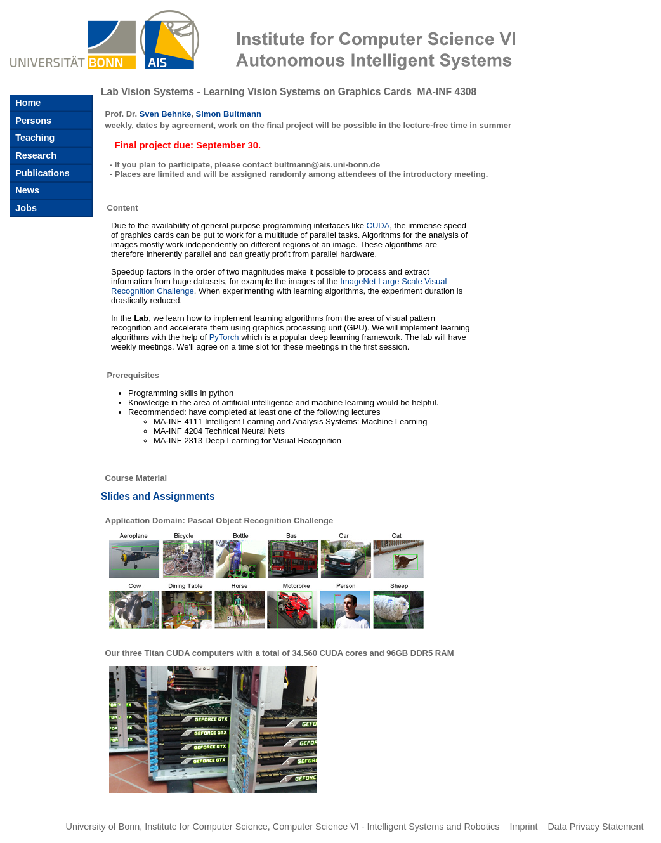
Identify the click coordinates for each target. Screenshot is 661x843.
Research (34, 155)
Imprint (523, 826)
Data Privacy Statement (595, 826)
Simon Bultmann (228, 114)
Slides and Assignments (158, 496)
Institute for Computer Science (206, 826)
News (26, 190)
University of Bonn (103, 826)
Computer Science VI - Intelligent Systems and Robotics (386, 826)
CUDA (378, 225)
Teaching (34, 138)
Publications (41, 173)
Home (27, 103)
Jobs (25, 208)
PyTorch (224, 337)
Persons (32, 120)
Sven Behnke (166, 114)
